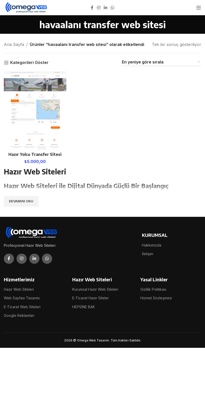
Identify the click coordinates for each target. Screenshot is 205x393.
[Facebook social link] (92, 7)
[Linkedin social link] (105, 7)
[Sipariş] (161, 62)
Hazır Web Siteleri (19, 289)
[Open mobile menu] (199, 8)
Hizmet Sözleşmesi (156, 298)
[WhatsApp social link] (112, 7)
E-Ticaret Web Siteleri (22, 306)
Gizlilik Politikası (153, 289)
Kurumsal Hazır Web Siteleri (95, 289)
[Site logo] (26, 7)
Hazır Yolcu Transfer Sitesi (35, 154)
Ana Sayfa (14, 44)
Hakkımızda (151, 245)
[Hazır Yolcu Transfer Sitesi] (35, 110)
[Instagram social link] (98, 7)
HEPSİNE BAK (83, 306)
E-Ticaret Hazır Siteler (90, 298)
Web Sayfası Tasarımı (22, 298)
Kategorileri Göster (29, 62)
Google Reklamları (19, 315)
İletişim (147, 253)
